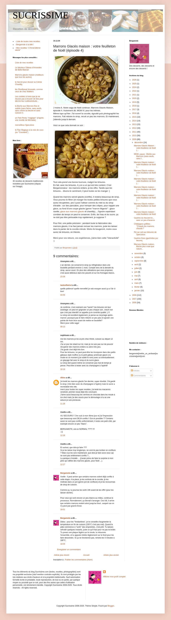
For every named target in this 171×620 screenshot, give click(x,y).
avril (136, 279)
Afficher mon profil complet (114, 577)
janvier (137, 290)
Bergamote (65, 473)
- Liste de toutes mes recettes (27, 41)
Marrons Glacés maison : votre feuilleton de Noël (145, 213)
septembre (139, 261)
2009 (134, 139)
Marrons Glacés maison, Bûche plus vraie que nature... (144, 246)
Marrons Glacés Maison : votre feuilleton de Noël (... (145, 148)
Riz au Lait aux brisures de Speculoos (145, 233)
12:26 (62, 435)
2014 (134, 121)
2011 (134, 132)
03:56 (62, 295)
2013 (134, 124)
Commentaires (138, 376)
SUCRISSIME (41, 15)
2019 (134, 102)
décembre (138, 142)
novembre (138, 253)
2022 (134, 91)
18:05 (62, 544)
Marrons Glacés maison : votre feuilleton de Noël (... (145, 164)
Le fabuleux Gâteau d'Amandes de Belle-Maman (28, 68)
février (137, 287)
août (136, 264)
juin (136, 272)
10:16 (62, 369)
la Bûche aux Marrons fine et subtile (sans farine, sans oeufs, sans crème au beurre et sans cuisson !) (28, 109)
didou (63, 378)
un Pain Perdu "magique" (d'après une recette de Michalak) (29, 119)
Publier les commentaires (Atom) (79, 560)
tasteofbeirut (66, 285)
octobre (137, 257)
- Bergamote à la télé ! (24, 44)
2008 (134, 295)
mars (136, 283)
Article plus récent (61, 555)
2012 (134, 128)
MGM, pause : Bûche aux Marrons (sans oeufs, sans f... (144, 156)
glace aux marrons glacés (72, 211)
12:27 (62, 464)
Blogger (111, 606)
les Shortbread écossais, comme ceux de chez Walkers (29, 90)
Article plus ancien (111, 555)
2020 (134, 98)
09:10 (62, 327)
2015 (134, 117)
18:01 (62, 509)
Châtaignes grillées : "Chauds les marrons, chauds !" (144, 226)
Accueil (86, 555)
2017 (134, 109)
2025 (134, 84)
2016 (134, 113)
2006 (134, 303)
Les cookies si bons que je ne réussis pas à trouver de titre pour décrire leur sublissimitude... (29, 98)
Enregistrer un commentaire (69, 549)
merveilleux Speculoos (24, 125)
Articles (135, 371)
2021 (134, 95)
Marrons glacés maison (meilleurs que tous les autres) (29, 76)
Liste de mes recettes (24, 63)
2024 (134, 87)
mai (136, 276)
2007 (134, 299)
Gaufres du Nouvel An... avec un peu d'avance (144, 219)
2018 (134, 106)
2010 (134, 135)
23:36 (62, 276)
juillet (136, 268)
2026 (134, 80)
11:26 (62, 404)
